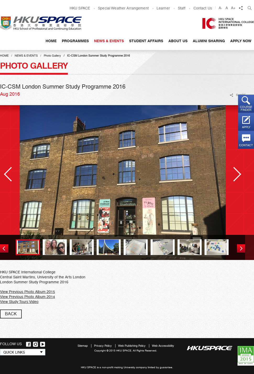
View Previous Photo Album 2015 (27, 292)
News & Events (109, 41)
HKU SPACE (80, 8)
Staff (182, 8)
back (11, 313)
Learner (163, 8)
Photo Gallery (52, 55)
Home (51, 41)
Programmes (75, 41)
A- (220, 8)
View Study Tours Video (19, 302)
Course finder (246, 108)
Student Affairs (146, 41)
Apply (246, 127)
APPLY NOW (240, 41)
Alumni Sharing (209, 41)
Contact (246, 145)
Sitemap (83, 346)
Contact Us (203, 8)
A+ (233, 8)
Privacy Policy (103, 346)
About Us (177, 41)
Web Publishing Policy (132, 346)
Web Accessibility (163, 346)
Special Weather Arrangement (123, 8)
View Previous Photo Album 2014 (27, 297)
